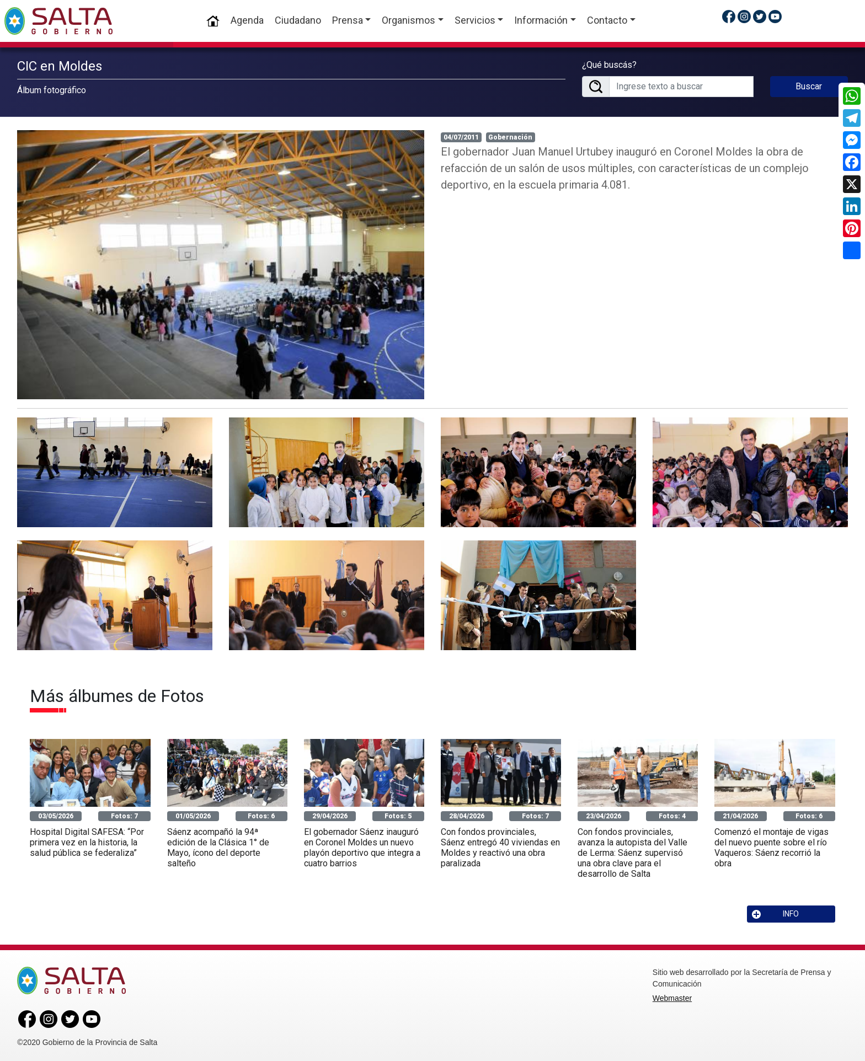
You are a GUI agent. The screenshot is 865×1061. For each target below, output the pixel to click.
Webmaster (672, 996)
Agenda (247, 20)
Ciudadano (298, 20)
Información (541, 20)
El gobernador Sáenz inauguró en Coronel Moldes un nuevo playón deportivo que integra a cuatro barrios (362, 845)
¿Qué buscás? (609, 63)
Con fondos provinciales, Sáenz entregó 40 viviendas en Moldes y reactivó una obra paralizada (500, 845)
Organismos (408, 20)
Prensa (347, 20)
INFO (775, 912)
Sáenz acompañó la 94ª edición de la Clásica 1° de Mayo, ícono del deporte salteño (218, 845)
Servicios (475, 20)
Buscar (808, 85)
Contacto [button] (607, 20)
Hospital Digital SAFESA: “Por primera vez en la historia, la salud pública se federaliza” (87, 840)
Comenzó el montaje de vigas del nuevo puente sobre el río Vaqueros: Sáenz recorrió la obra (771, 845)
